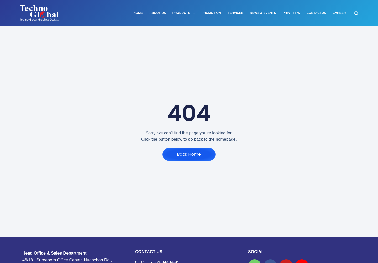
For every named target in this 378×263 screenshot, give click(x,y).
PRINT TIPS (291, 13)
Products (184, 13)
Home (138, 13)
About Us (157, 13)
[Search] (356, 13)
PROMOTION (211, 13)
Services (235, 13)
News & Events (263, 13)
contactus (316, 13)
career (339, 13)
